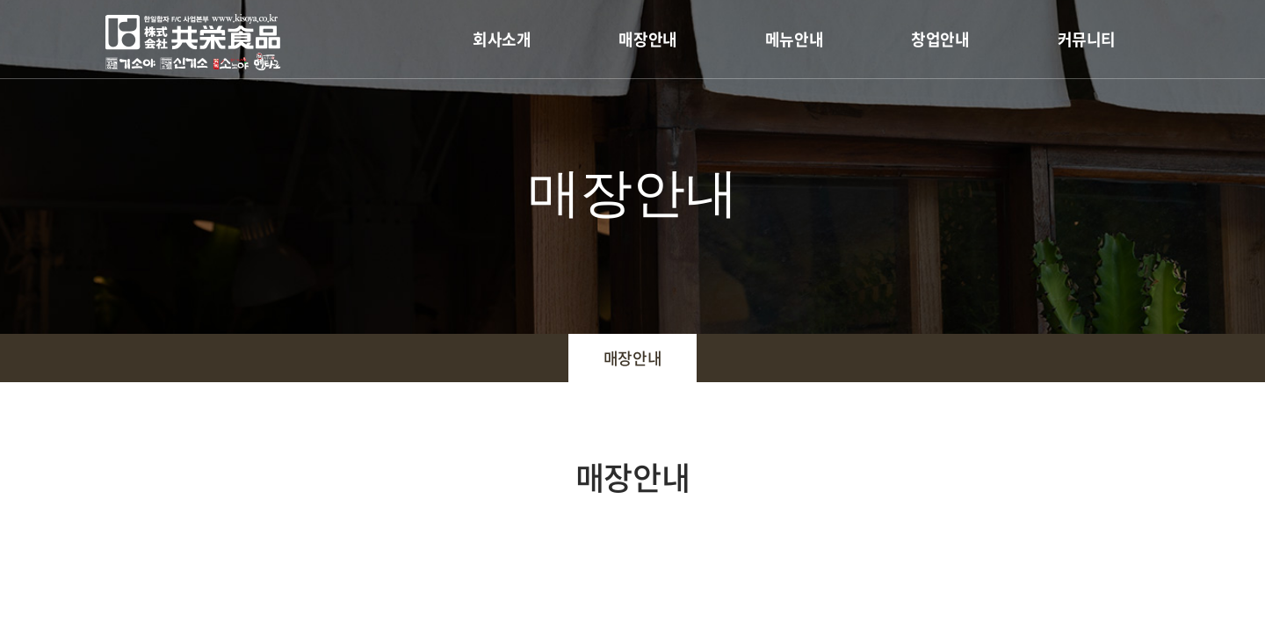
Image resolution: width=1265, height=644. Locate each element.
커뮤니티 (1087, 39)
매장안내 (647, 39)
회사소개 (502, 39)
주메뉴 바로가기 (0, 0)
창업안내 (940, 39)
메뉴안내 (794, 39)
